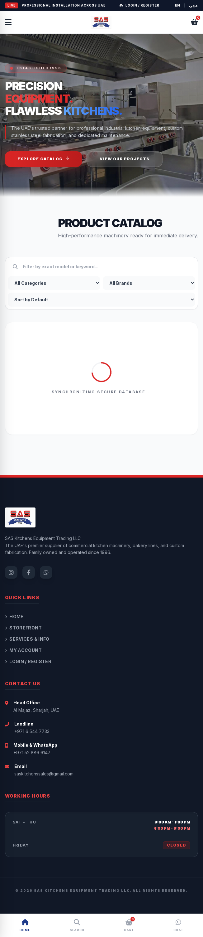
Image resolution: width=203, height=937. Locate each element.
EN (177, 5)
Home (14, 616)
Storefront (23, 627)
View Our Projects (124, 159)
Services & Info (27, 639)
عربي (193, 5)
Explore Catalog (43, 158)
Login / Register (139, 5)
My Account (23, 650)
